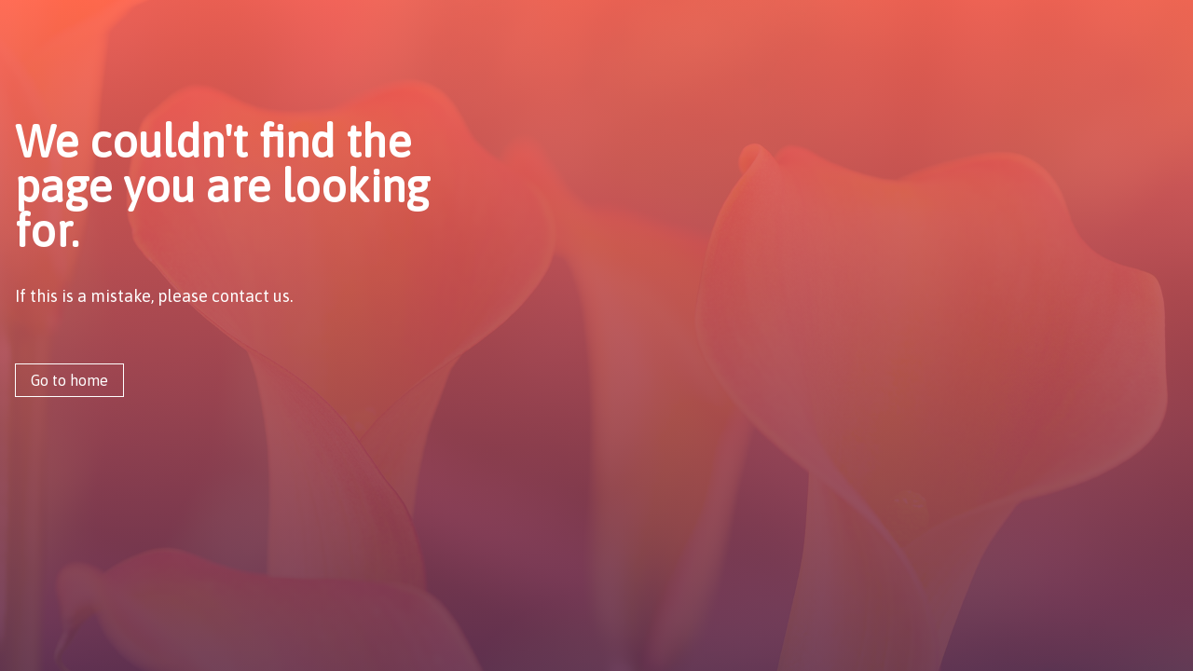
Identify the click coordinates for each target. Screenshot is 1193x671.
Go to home (69, 380)
